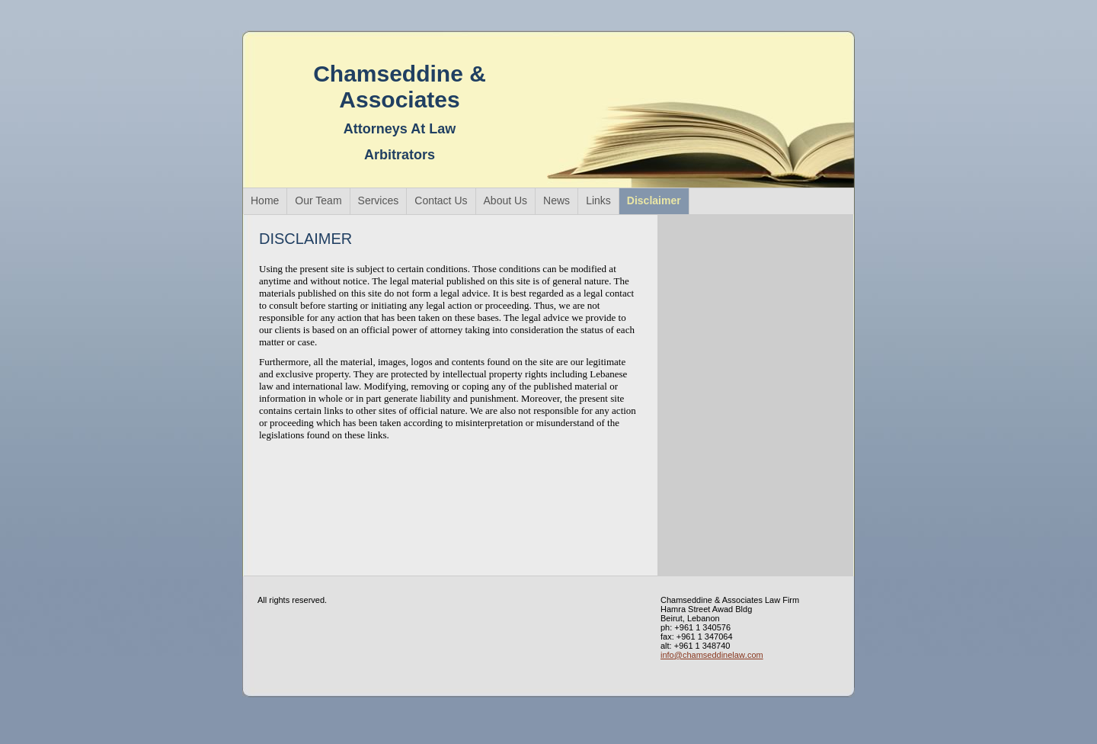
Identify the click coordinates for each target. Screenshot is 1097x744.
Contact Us (440, 200)
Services (378, 200)
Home (265, 200)
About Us (506, 200)
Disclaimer (654, 200)
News (556, 200)
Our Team (318, 200)
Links (598, 200)
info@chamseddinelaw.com (711, 654)
